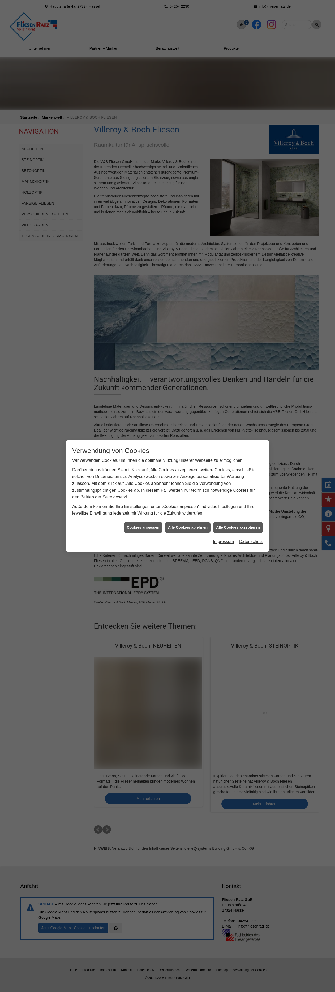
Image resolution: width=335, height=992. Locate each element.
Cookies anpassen (143, 521)
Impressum (223, 535)
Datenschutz (251, 535)
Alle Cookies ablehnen (188, 521)
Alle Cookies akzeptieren (238, 521)
